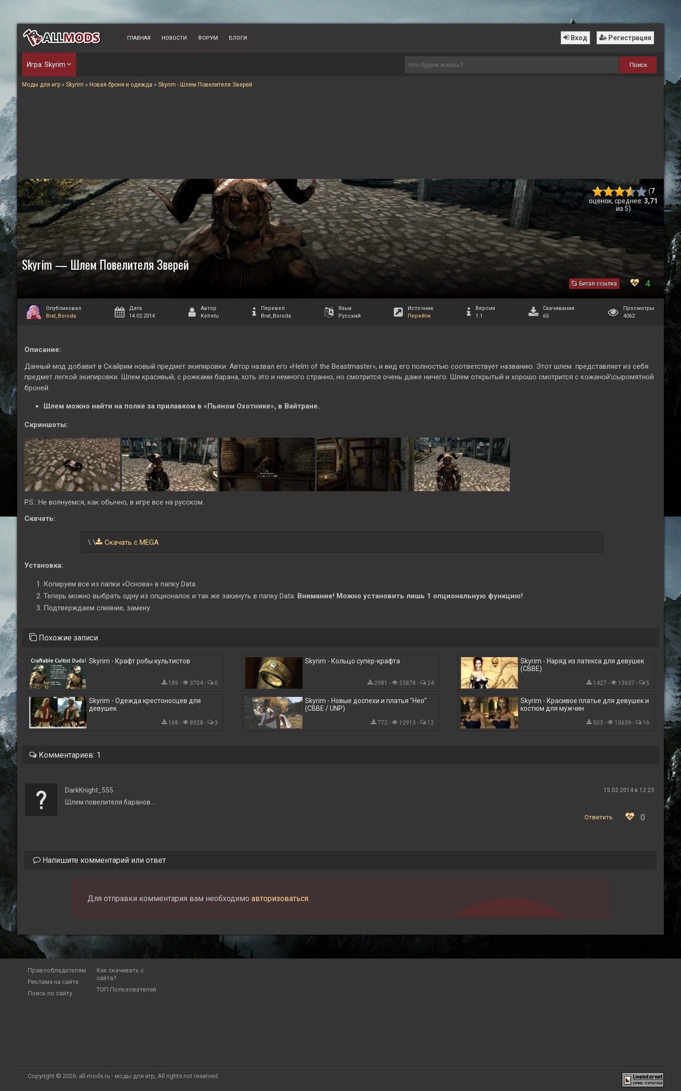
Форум (208, 38)
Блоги (238, 38)
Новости (174, 38)
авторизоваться (279, 898)
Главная (139, 38)
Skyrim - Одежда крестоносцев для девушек (145, 704)
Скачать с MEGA (132, 542)
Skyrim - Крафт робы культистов (139, 661)
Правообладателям (57, 970)
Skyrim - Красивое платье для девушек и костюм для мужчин (584, 704)
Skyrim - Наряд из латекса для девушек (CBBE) (582, 664)
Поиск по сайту (50, 993)
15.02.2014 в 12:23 (629, 790)
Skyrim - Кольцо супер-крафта (352, 661)
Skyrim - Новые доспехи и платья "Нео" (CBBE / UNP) (366, 704)
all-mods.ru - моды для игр (117, 1076)
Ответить (598, 817)
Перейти (419, 316)
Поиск (638, 64)
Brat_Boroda (61, 316)
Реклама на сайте (53, 981)
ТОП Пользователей (126, 989)
